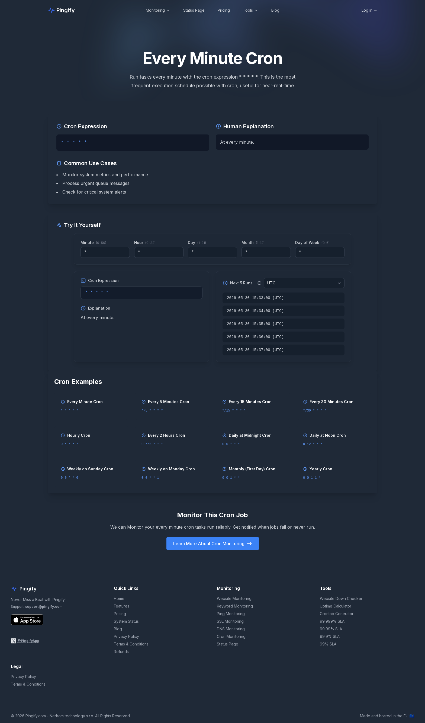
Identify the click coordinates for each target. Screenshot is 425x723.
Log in (369, 10)
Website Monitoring (234, 598)
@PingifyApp (28, 641)
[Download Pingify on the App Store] (27, 619)
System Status (126, 621)
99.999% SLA (332, 621)
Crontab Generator (336, 613)
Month (253, 242)
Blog (275, 10)
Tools (250, 10)
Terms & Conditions (131, 644)
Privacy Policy (126, 636)
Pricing (224, 10)
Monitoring (158, 10)
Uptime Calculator (335, 606)
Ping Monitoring (231, 613)
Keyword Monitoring (235, 606)
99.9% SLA (330, 636)
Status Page (194, 10)
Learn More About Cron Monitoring (212, 543)
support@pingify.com (44, 607)
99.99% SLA (331, 628)
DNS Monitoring (231, 628)
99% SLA (328, 644)
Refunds (121, 651)
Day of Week (312, 242)
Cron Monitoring (231, 636)
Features (121, 606)
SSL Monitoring (230, 621)
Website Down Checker (341, 598)
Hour (145, 242)
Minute (93, 242)
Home (119, 598)
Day (197, 242)
